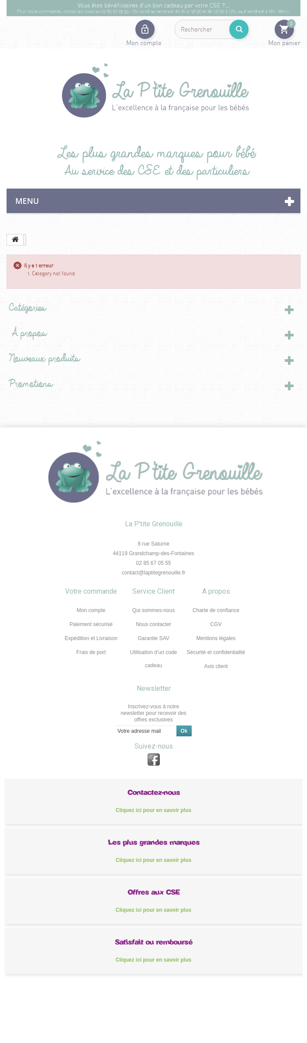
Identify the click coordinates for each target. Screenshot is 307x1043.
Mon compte (90, 610)
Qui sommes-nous (153, 610)
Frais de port (91, 652)
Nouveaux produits (42, 358)
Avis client (216, 666)
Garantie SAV (153, 638)
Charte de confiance (216, 610)
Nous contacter (153, 624)
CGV (215, 624)
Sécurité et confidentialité (215, 652)
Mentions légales (215, 638)
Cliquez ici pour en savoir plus (153, 810)
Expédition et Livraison (91, 638)
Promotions (28, 384)
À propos (25, 333)
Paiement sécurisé (91, 624)
